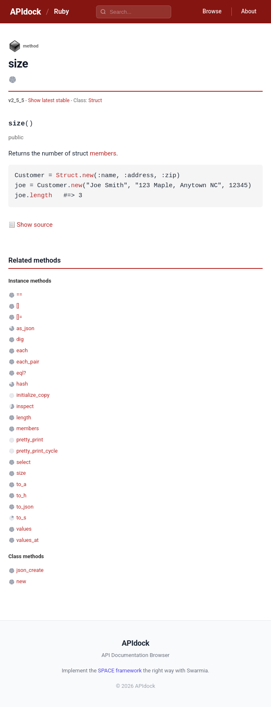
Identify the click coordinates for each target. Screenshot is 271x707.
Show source (35, 224)
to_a (21, 484)
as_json (25, 328)
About (248, 11)
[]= (19, 317)
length (41, 196)
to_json (24, 507)
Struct (95, 100)
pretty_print (29, 439)
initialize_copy (32, 395)
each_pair (27, 362)
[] (17, 306)
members (103, 153)
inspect (25, 406)
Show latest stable (49, 100)
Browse (210, 11)
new (88, 176)
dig (19, 339)
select (23, 462)
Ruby (61, 11)
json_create (29, 570)
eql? (21, 373)
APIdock (25, 12)
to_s (21, 517)
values (24, 529)
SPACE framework (120, 670)
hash (22, 384)
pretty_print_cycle (37, 451)
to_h (21, 495)
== (19, 294)
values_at (27, 540)
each (22, 350)
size (21, 473)
